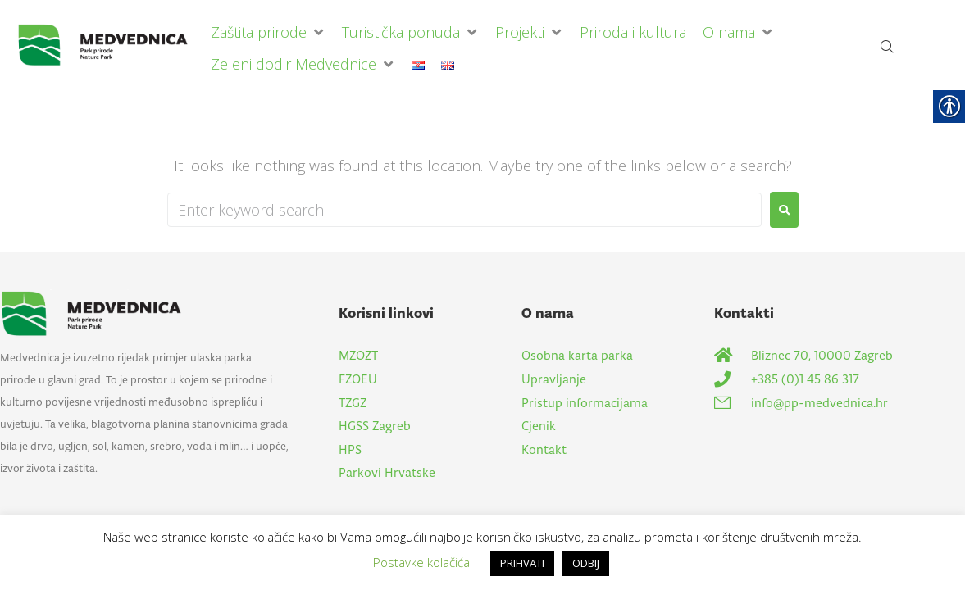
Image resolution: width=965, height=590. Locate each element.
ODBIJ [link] (585, 563)
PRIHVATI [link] (522, 563)
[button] (268, 32)
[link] (109, 48)
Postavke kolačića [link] (421, 562)
